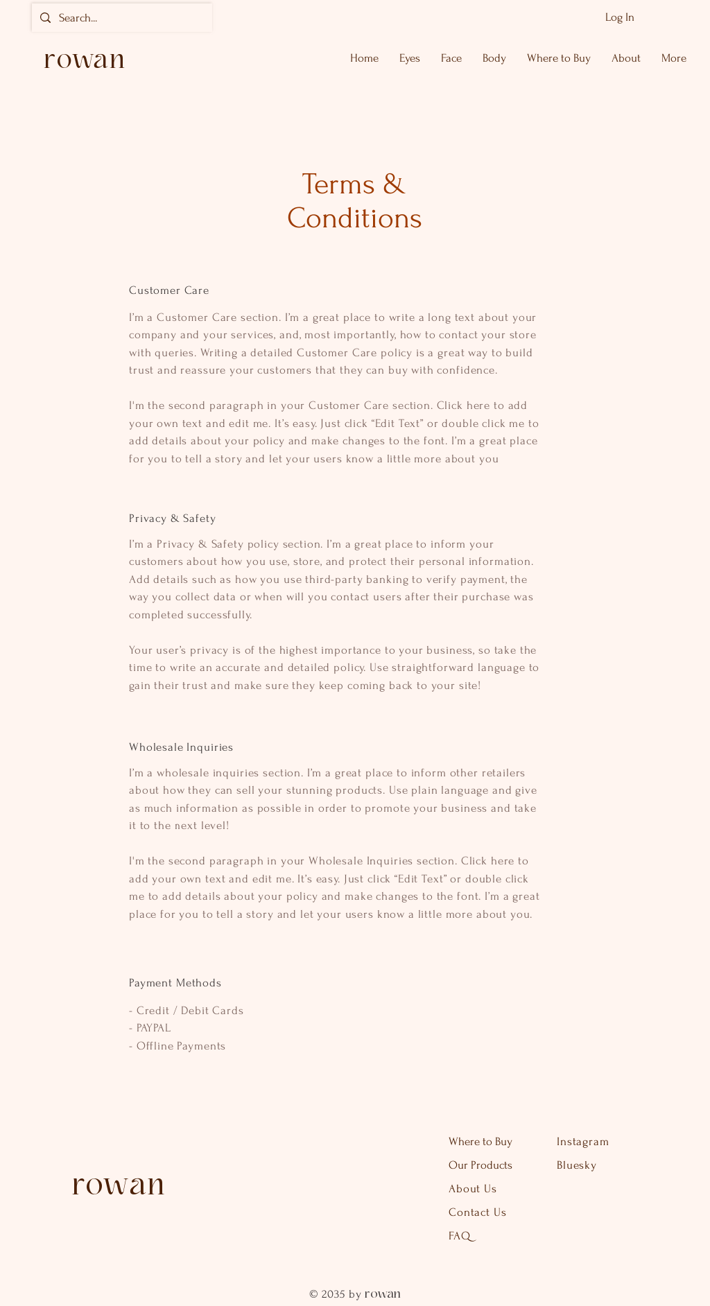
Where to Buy (482, 1141)
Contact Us (478, 1212)
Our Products (480, 1165)
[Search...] (121, 17)
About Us (475, 1188)
